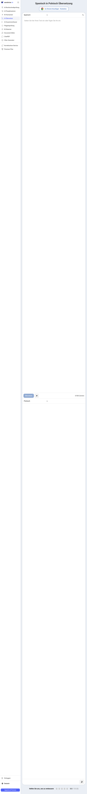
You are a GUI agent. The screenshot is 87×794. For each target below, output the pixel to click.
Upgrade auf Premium (10, 790)
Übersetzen (28, 396)
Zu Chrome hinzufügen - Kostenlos (54, 9)
